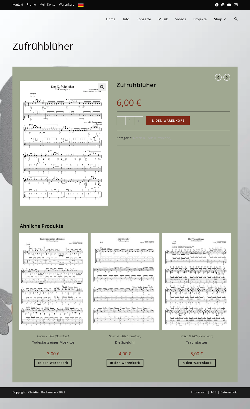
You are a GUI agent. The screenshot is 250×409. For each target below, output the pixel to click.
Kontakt (17, 4)
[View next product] (226, 77)
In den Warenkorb (168, 121)
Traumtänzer (197, 342)
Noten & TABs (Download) (152, 138)
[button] (102, 87)
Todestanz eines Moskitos (53, 342)
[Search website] (236, 19)
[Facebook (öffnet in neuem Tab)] (217, 4)
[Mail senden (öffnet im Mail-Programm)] (235, 4)
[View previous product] (218, 77)
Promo (31, 4)
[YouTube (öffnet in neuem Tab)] (229, 4)
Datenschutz (229, 392)
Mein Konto (47, 4)
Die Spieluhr (125, 342)
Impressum (198, 392)
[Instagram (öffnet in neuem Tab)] (223, 4)
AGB (213, 392)
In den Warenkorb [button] (53, 363)
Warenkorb (66, 4)
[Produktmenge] (129, 120)
